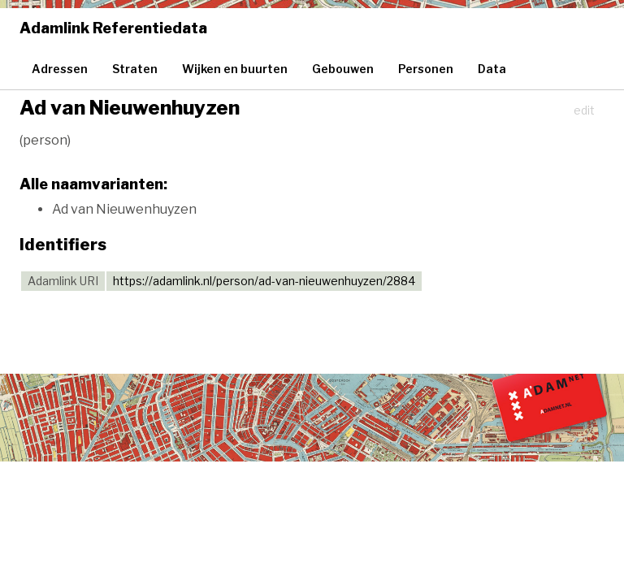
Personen (425, 69)
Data (492, 69)
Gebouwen (343, 69)
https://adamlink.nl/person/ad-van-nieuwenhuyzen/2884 (264, 281)
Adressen (60, 69)
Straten (135, 69)
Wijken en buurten (235, 69)
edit (584, 110)
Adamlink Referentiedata (113, 28)
